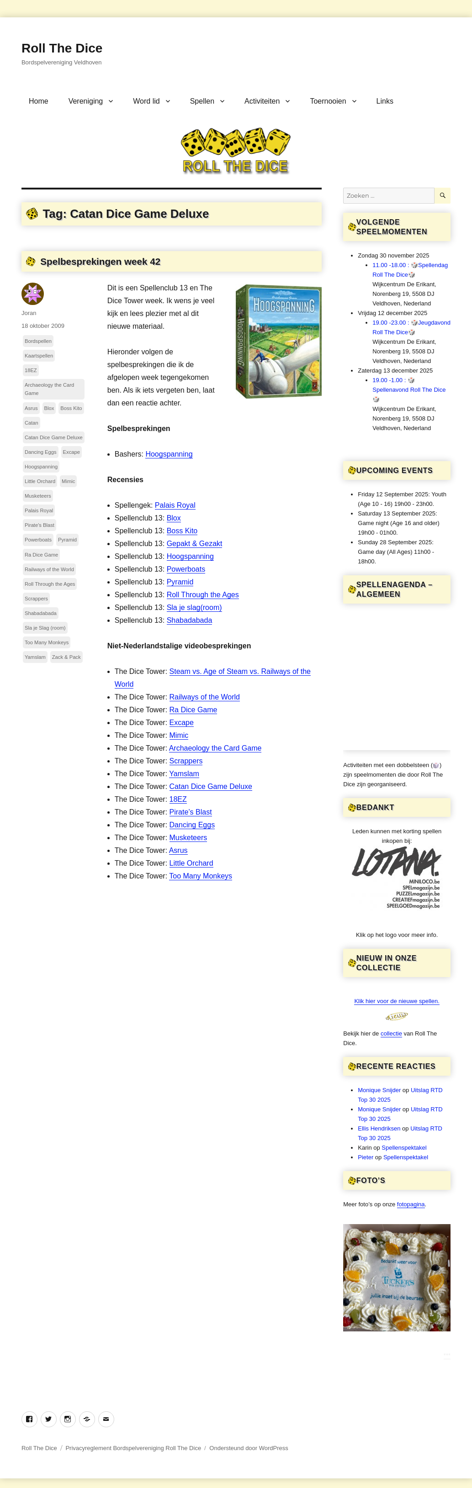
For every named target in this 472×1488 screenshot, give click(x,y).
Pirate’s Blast (191, 812)
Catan (31, 423)
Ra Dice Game (193, 710)
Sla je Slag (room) (45, 628)
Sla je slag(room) (194, 607)
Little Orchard (191, 863)
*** (447, 1355)
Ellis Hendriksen (379, 1128)
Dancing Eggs (192, 825)
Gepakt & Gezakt (195, 543)
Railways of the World (205, 697)
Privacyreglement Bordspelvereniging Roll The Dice (133, 1448)
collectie (391, 1033)
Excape (182, 722)
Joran (29, 313)
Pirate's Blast (39, 525)
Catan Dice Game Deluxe (211, 786)
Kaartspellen (39, 355)
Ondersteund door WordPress (248, 1448)
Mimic (179, 735)
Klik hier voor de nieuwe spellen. (396, 1001)
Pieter (365, 1157)
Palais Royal (175, 505)
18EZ (178, 799)
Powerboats (186, 569)
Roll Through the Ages (203, 595)
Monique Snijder (379, 1090)
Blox (174, 518)
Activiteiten (262, 101)
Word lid (146, 101)
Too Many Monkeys (200, 876)
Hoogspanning (168, 454)
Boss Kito (182, 531)
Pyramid (180, 582)
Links (385, 101)
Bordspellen (38, 341)
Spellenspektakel (404, 1147)
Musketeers (188, 837)
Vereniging (86, 101)
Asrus (178, 850)
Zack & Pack (66, 657)
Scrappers (186, 761)
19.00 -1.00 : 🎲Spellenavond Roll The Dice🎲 (408, 390)
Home (38, 101)
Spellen (202, 101)
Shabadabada (189, 620)
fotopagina (411, 1204)
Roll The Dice (61, 48)
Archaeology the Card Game (215, 748)
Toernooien (328, 101)
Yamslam (184, 774)
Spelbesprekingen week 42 (100, 261)
